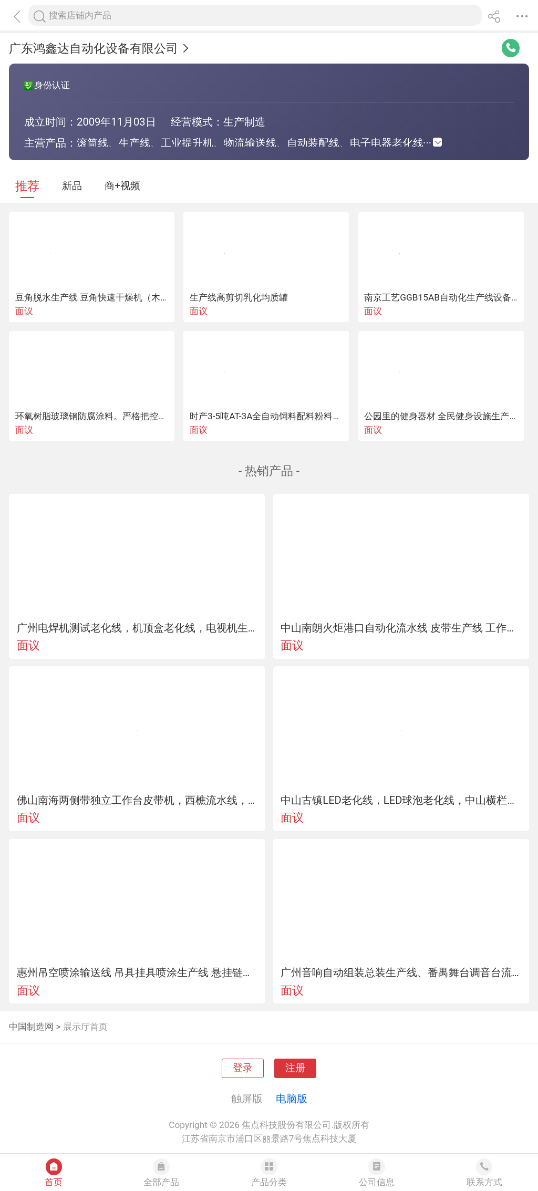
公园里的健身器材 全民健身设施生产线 (441, 416)
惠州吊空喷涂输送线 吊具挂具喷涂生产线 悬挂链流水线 (137, 972)
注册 (295, 1068)
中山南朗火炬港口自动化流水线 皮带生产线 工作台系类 (401, 628)
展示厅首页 (85, 1026)
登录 (243, 1068)
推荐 (27, 186)
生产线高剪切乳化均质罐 (239, 297)
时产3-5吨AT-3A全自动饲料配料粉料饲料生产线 (283, 416)
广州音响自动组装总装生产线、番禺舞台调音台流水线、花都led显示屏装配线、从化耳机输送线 (401, 972)
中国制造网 (31, 1026)
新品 (72, 186)
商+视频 (122, 186)
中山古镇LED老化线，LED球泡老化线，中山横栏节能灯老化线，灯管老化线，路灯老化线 (401, 800)
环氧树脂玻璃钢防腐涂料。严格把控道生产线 (104, 416)
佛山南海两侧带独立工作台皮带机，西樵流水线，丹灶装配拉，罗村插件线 (137, 800)
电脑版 (291, 1098)
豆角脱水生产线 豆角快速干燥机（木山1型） (103, 297)
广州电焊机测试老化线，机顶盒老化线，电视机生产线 (137, 628)
